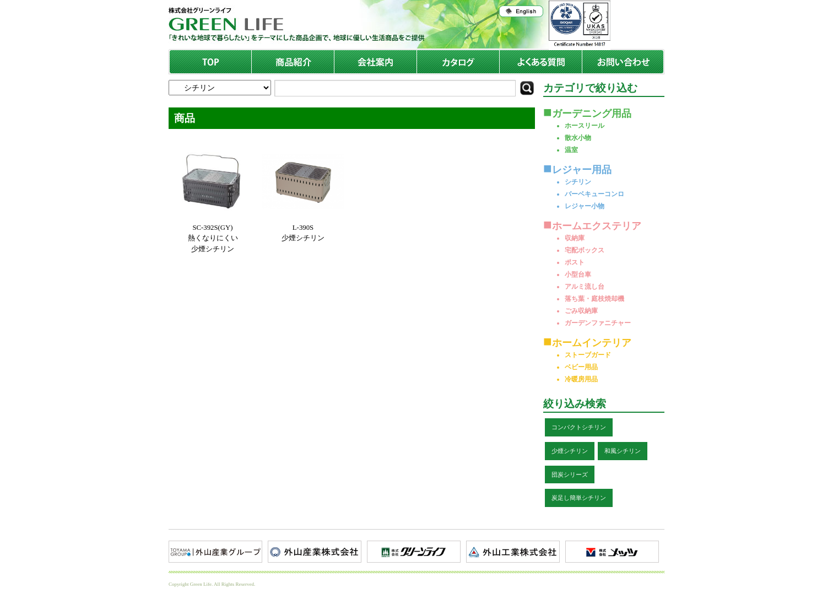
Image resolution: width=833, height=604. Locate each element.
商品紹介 (293, 61)
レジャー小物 (584, 206)
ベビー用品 (581, 367)
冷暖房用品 (581, 379)
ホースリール (584, 126)
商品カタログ (458, 61)
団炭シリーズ (569, 474)
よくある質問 (541, 61)
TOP (211, 61)
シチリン (578, 182)
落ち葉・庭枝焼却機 (594, 299)
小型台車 (578, 274)
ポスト (575, 262)
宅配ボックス (584, 250)
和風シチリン (622, 450)
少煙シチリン (569, 450)
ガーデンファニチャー (598, 323)
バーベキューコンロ (594, 194)
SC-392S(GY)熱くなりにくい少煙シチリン (213, 238)
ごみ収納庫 (581, 311)
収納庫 (575, 238)
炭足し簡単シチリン (578, 497)
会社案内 (375, 61)
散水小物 (578, 138)
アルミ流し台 (584, 286)
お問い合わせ (622, 61)
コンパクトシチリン (578, 427)
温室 (571, 150)
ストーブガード (588, 355)
